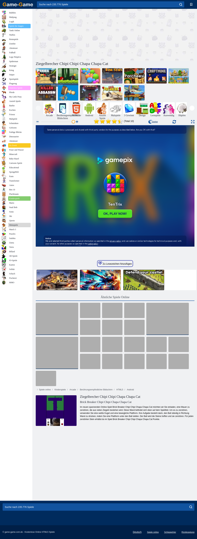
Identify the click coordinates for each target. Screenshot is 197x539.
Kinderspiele (60, 389)
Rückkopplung (188, 532)
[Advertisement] (75, 34)
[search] (180, 4)
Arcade (72, 389)
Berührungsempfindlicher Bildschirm (95, 389)
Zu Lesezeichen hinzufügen (115, 263)
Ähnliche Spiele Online (115, 297)
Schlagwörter (170, 532)
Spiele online (45, 389)
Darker (153, 122)
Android (130, 389)
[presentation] (38, 108)
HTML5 (119, 389)
